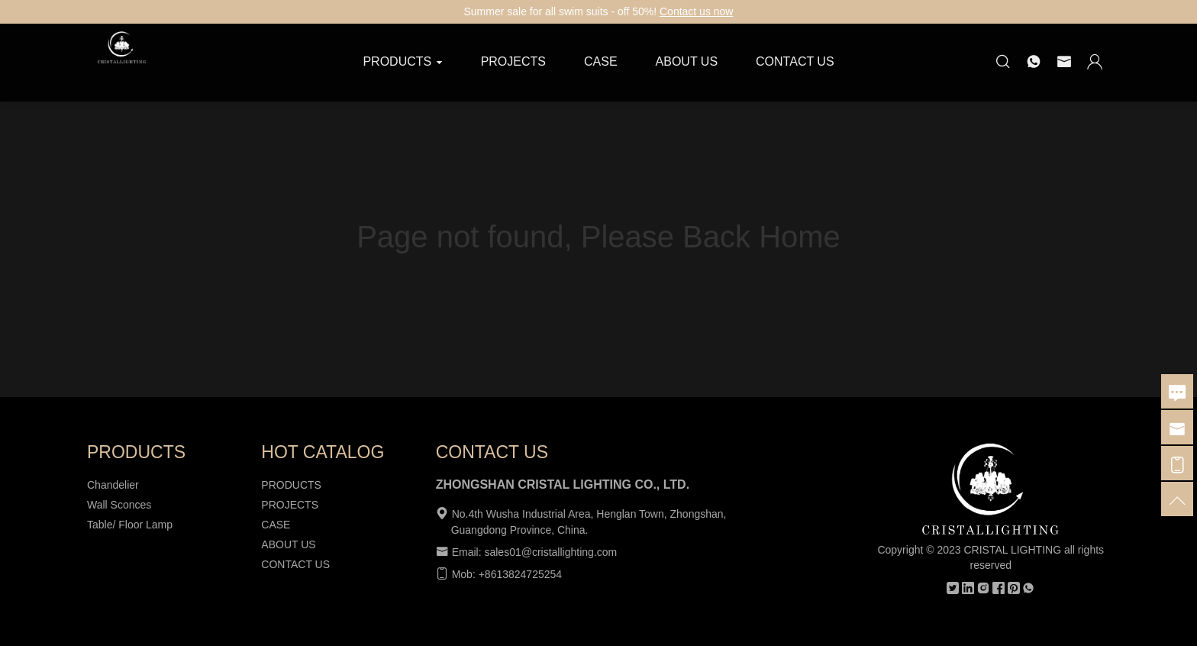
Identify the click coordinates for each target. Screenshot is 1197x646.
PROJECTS (513, 61)
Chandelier (113, 485)
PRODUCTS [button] (402, 61)
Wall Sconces (119, 505)
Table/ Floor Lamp (130, 524)
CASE (601, 61)
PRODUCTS (291, 485)
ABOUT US (687, 61)
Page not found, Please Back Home (598, 237)
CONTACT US (795, 61)
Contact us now (697, 11)
